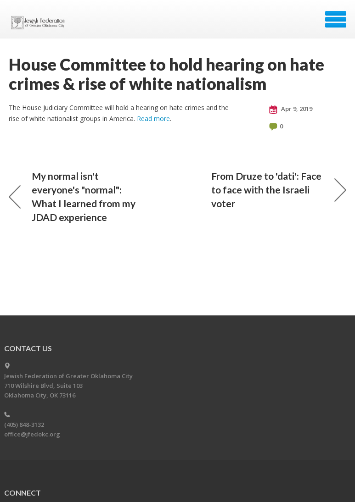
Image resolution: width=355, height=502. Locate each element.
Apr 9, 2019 (290, 109)
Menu (335, 19)
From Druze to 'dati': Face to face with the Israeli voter (278, 189)
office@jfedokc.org (32, 434)
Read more (153, 118)
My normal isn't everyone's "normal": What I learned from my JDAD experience (72, 196)
